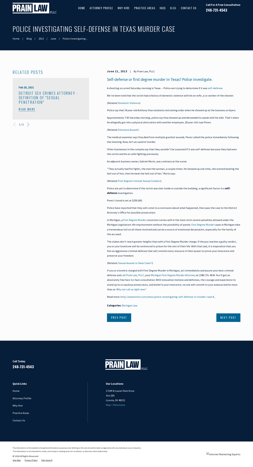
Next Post (228, 317)
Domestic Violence (129, 103)
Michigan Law (129, 305)
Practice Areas (21, 413)
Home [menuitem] (81, 8)
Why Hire (18, 405)
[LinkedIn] (221, 366)
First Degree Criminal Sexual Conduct (139, 181)
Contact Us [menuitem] (189, 8)
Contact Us (19, 420)
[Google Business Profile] (230, 366)
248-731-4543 (216, 10)
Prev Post (119, 317)
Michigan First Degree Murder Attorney (173, 275)
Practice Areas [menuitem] (144, 8)
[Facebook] (213, 366)
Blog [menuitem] (173, 8)
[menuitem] (17, 460)
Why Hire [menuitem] (124, 8)
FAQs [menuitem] (163, 8)
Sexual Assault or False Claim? (135, 263)
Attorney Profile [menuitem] (101, 8)
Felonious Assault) (128, 130)
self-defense (215, 88)
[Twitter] (238, 366)
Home (16, 391)
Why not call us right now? (131, 289)
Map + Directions (115, 405)
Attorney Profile (22, 398)
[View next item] (28, 124)
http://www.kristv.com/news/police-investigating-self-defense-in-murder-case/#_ (167, 297)
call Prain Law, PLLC (132, 275)
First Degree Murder (135, 220)
